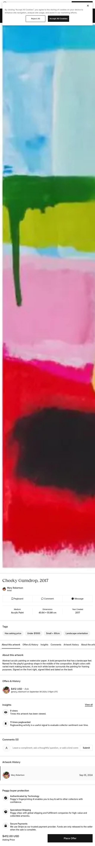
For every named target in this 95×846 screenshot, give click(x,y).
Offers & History (30, 644)
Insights (44, 644)
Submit (86, 748)
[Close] (88, 5)
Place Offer (70, 838)
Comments (56, 644)
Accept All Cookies (58, 18)
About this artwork (11, 644)
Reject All (35, 18)
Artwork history (71, 644)
